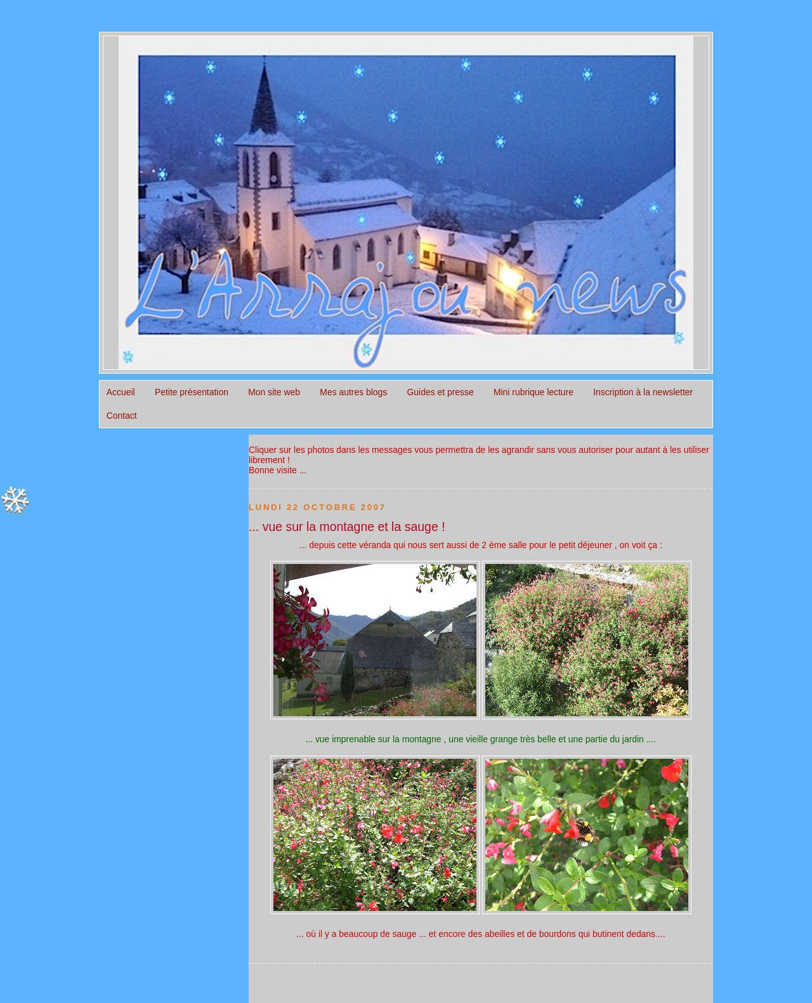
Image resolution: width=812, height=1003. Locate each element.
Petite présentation (191, 392)
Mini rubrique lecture (533, 392)
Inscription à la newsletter (643, 392)
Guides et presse (440, 392)
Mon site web (274, 392)
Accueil (121, 392)
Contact (122, 415)
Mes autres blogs (353, 392)
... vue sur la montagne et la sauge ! (347, 527)
